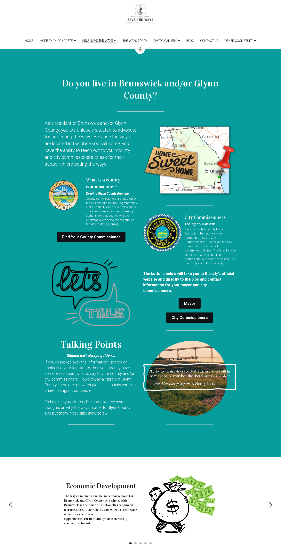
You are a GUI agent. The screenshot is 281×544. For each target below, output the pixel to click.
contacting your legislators (67, 368)
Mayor (189, 300)
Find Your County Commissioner (91, 237)
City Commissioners (190, 314)
